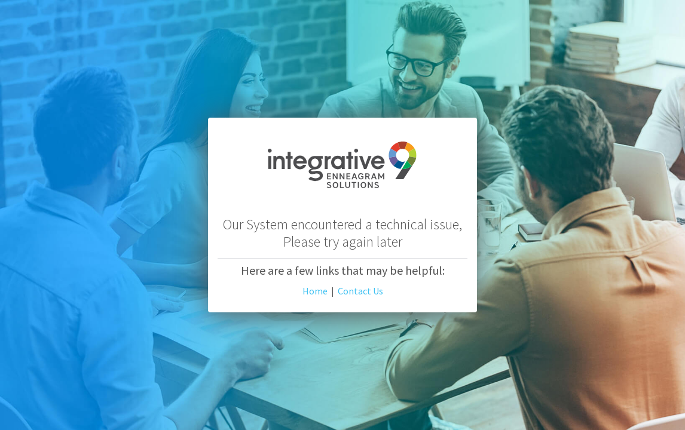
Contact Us (360, 291)
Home (315, 291)
